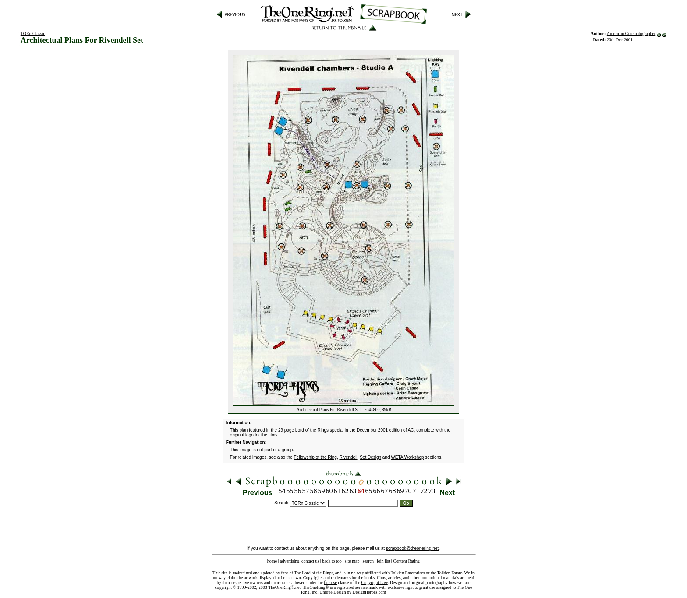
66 (376, 491)
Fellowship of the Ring (315, 457)
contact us (310, 561)
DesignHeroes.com (369, 592)
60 (329, 491)
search (368, 561)
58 (313, 491)
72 (424, 491)
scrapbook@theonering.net (412, 548)
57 (305, 491)
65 (368, 491)
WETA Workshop (407, 457)
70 (408, 491)
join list (383, 561)
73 (432, 491)
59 (321, 491)
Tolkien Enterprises (408, 572)
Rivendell (348, 457)
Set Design (370, 457)
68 (392, 491)
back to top (331, 561)
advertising (289, 561)
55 (290, 491)
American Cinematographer (631, 33)
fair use (330, 582)
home (272, 561)
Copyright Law (374, 582)
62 (345, 491)
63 (353, 491)
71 (416, 491)
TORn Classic (33, 33)
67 (384, 491)
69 (400, 491)
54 (282, 491)
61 (337, 491)
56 (297, 491)
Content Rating (406, 561)
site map (352, 561)
